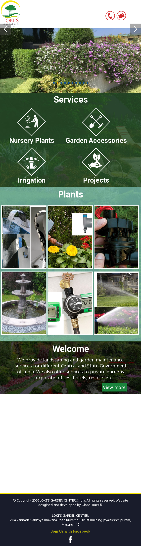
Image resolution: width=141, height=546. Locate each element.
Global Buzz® (91, 505)
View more (114, 387)
